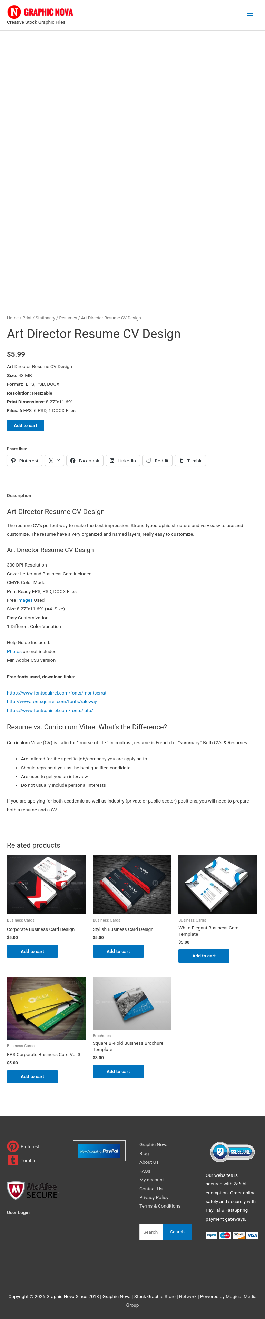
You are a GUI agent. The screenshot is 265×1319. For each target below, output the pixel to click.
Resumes (68, 318)
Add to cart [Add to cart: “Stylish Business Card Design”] (118, 951)
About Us (149, 1162)
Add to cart (25, 425)
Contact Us (151, 1188)
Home (13, 318)
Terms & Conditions (159, 1206)
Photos (14, 651)
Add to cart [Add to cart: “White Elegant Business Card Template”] (204, 955)
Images (25, 600)
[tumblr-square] (21, 1160)
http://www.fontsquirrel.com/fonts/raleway (52, 701)
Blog (144, 1153)
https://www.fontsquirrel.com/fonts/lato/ (50, 710)
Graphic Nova (153, 1145)
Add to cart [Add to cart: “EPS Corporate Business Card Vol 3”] (32, 1076)
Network (188, 1296)
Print (26, 318)
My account (151, 1179)
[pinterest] (23, 1147)
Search (177, 1231)
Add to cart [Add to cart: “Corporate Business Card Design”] (32, 951)
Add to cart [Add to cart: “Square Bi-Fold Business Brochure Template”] (118, 1071)
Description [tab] (19, 495)
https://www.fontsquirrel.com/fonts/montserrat (56, 693)
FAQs (144, 1171)
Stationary (45, 318)
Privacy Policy (153, 1197)
